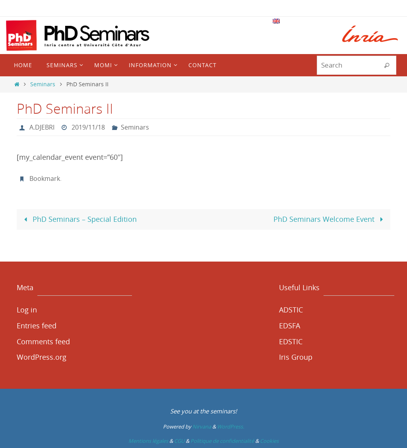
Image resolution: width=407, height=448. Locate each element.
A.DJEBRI (41, 127)
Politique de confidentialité (222, 440)
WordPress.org (41, 357)
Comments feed (43, 341)
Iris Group (295, 357)
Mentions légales (148, 440)
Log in (27, 309)
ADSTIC (291, 309)
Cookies (269, 440)
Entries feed (36, 325)
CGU (179, 440)
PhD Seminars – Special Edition (78, 219)
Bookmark (44, 178)
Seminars (42, 84)
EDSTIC (290, 341)
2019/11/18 (88, 127)
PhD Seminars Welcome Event (329, 219)
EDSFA (289, 325)
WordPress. (230, 426)
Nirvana (201, 426)
